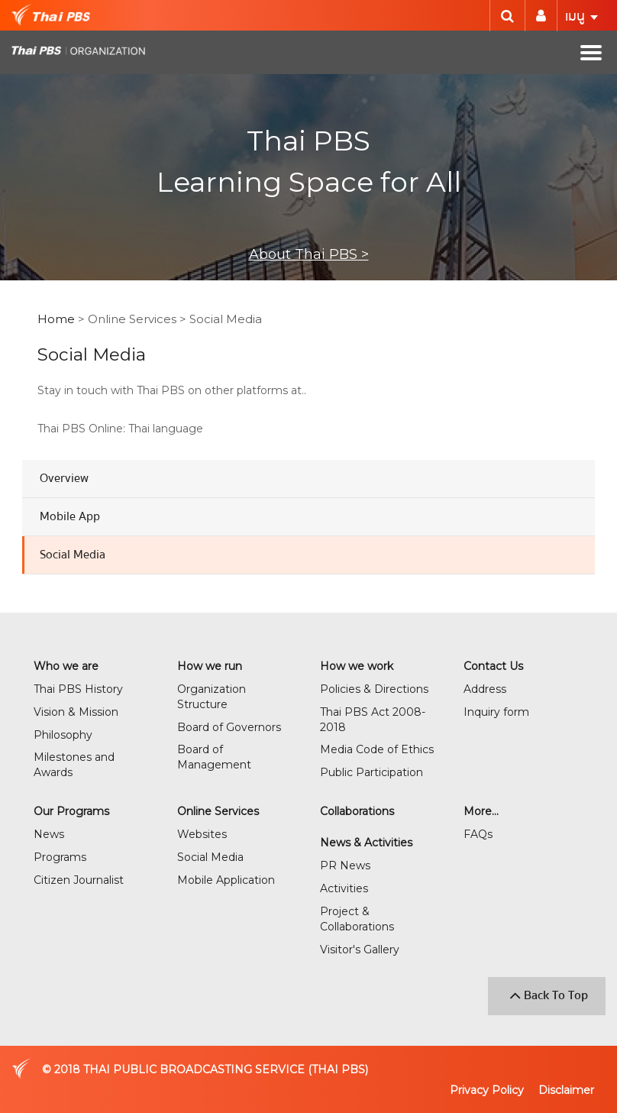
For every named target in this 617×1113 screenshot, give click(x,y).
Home (56, 319)
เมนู (581, 16)
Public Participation (371, 772)
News (49, 834)
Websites (202, 834)
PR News (345, 865)
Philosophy (63, 735)
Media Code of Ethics (377, 749)
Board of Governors (229, 727)
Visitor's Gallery (359, 949)
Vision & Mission (76, 712)
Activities (344, 888)
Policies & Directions (374, 689)
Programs (60, 857)
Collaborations (357, 811)
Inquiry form (496, 712)
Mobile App (70, 516)
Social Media (72, 555)
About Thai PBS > (309, 254)
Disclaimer (566, 1090)
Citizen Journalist (79, 880)
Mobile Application (226, 880)
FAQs (478, 834)
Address (485, 689)
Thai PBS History (78, 689)
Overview (64, 478)
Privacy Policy (487, 1090)
